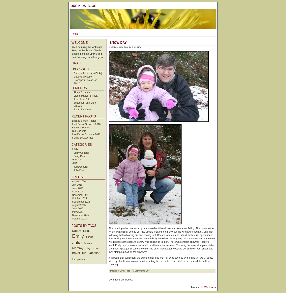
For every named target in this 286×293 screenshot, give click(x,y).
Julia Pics (79, 170)
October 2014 (79, 218)
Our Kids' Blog (84, 6)
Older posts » (78, 259)
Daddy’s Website (83, 76)
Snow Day (118, 42)
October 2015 (79, 198)
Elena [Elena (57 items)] (86, 230)
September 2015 (81, 201)
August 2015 (79, 205)
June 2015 (77, 208)
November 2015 (80, 195)
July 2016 (77, 184)
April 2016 (77, 191)
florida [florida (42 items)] (89, 236)
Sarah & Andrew (82, 109)
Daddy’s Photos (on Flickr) (88, 73)
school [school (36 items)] (96, 248)
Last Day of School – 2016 (86, 134)
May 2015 (77, 212)
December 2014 (80, 215)
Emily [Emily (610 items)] (78, 236)
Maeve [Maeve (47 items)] (88, 243)
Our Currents (79, 131)
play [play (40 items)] (88, 248)
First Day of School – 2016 (86, 124)
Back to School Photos (84, 120)
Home (75, 33)
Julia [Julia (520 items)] (77, 242)
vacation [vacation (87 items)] (94, 253)
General (76, 159)
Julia (74, 163)
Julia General (81, 166)
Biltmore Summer (81, 127)
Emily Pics (79, 156)
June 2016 (77, 188)
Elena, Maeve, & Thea (86, 95)
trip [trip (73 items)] (84, 253)
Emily (75, 149)
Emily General (81, 152)
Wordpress (210, 287)
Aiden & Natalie (82, 92)
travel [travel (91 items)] (76, 253)
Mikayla (78, 106)
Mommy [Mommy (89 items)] (77, 248)
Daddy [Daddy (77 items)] (76, 230)
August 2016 (79, 181)
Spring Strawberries (82, 137)
